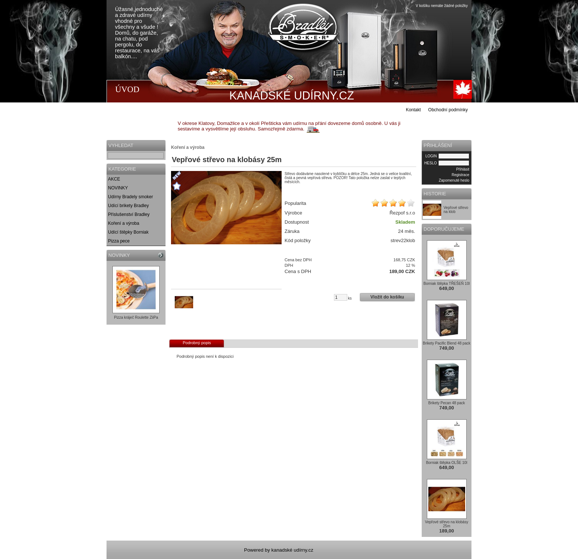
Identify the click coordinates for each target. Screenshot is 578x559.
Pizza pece (119, 241)
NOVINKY (118, 188)
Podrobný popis (197, 342)
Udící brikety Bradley (128, 205)
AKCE (114, 179)
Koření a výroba (123, 223)
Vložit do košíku (387, 297)
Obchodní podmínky (448, 109)
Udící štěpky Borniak (128, 232)
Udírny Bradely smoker (130, 196)
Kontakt (413, 109)
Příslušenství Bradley (129, 214)
